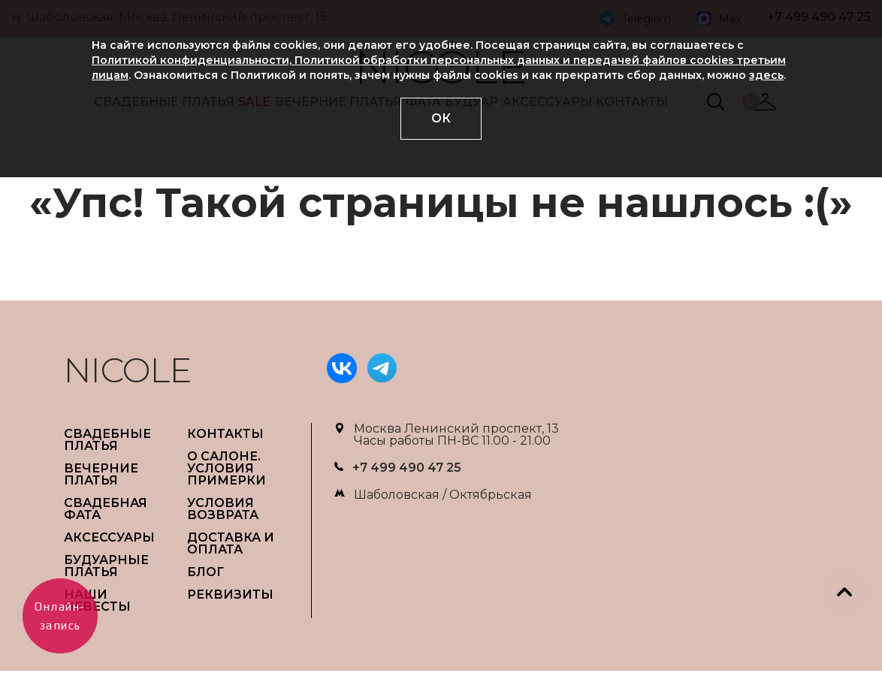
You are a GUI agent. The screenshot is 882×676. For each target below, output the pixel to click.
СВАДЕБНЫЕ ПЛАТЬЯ (107, 440)
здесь (766, 75)
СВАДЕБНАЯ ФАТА (105, 509)
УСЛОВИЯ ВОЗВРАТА (222, 509)
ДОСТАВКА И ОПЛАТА (230, 543)
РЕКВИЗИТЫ (230, 594)
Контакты (225, 434)
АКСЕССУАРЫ (109, 537)
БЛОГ (205, 572)
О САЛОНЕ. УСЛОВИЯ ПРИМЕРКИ (226, 468)
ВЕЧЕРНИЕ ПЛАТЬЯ (101, 474)
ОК (441, 118)
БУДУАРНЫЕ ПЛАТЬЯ (106, 566)
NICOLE (128, 370)
